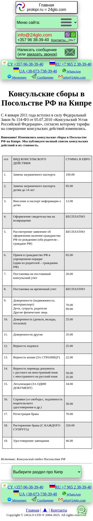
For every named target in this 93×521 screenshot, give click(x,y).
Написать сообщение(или (37, 52)
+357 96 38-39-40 (43, 37)
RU (70, 64)
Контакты (59, 510)
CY (22, 64)
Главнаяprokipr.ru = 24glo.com (46, 7)
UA (35, 71)
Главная (32, 510)
